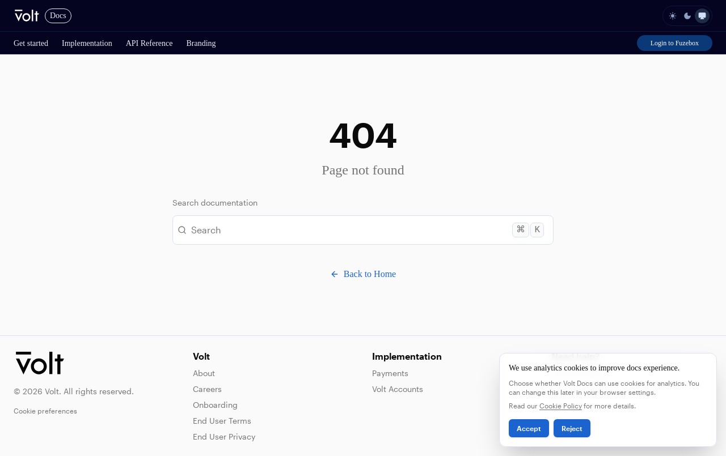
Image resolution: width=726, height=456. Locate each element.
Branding (201, 43)
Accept (529, 428)
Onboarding (215, 405)
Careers (207, 389)
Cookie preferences (45, 411)
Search (361, 230)
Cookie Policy (560, 406)
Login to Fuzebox (675, 43)
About (204, 373)
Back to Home (363, 274)
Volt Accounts (397, 389)
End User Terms (222, 420)
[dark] (687, 15)
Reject (572, 428)
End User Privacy (224, 436)
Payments (390, 373)
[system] (702, 15)
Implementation (87, 43)
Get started (31, 43)
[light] (672, 15)
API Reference (149, 43)
